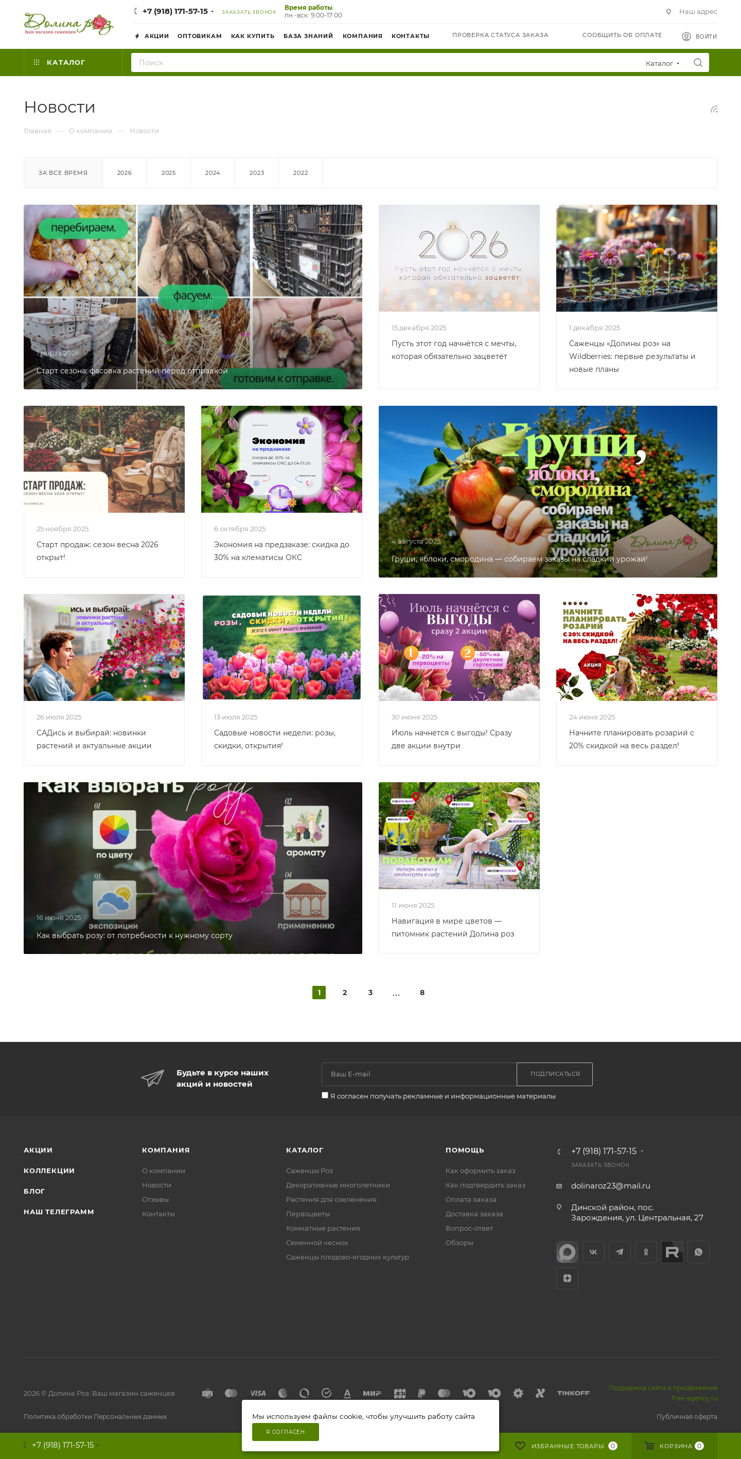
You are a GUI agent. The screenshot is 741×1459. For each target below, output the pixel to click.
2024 (212, 172)
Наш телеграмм (59, 1212)
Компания (166, 1150)
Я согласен (285, 1432)
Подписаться (555, 1073)
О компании (163, 1170)
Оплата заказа (471, 1199)
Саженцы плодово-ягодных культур (347, 1257)
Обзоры (459, 1242)
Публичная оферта (687, 1416)
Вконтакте (594, 1252)
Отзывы (155, 1199)
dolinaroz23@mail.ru (610, 1186)
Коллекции (49, 1170)
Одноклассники (646, 1252)
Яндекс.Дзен (567, 1278)
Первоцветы (308, 1214)
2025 (169, 172)
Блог (34, 1191)
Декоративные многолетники (338, 1185)
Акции (38, 1150)
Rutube (672, 1252)
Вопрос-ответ (469, 1228)
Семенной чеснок (317, 1242)
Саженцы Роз (309, 1170)
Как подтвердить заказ (485, 1185)
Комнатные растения (323, 1228)
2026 (124, 172)
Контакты (158, 1214)
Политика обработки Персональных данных (95, 1416)
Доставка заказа (474, 1214)
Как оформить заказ (481, 1170)
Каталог (305, 1150)
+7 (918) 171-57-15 (175, 11)
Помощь (465, 1150)
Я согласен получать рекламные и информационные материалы (443, 1096)
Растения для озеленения (331, 1199)
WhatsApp (698, 1252)
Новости (156, 1185)
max (567, 1252)
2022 (300, 172)
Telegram (620, 1252)
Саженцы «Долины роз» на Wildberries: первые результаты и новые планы (632, 356)
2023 (257, 172)
